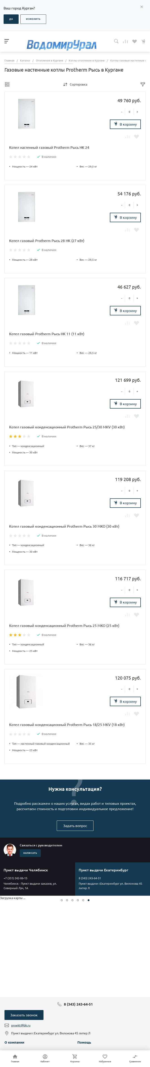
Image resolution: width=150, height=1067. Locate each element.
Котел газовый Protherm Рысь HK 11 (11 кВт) (46, 334)
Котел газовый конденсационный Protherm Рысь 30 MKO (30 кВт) (64, 526)
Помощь (84, 1042)
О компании (14, 1042)
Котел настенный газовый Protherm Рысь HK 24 (49, 147)
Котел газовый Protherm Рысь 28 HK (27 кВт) (46, 241)
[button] (62, 900)
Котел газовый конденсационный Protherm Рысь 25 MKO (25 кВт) (64, 626)
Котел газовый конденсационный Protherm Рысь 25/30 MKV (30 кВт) (67, 427)
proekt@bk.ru (20, 1025)
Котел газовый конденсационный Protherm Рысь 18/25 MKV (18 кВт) (67, 725)
